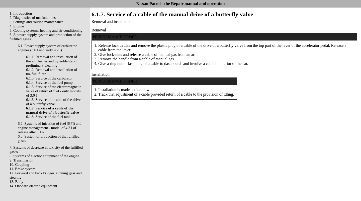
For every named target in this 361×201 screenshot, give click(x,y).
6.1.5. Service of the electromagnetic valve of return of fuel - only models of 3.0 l (53, 91)
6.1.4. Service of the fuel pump (49, 83)
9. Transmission (21, 160)
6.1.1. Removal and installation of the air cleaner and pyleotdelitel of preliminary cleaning (51, 61)
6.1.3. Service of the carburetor (49, 78)
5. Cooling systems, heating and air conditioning (46, 30)
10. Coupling (19, 165)
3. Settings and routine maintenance (36, 22)
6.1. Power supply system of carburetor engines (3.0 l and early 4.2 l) (47, 48)
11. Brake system (22, 169)
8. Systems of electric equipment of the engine (44, 156)
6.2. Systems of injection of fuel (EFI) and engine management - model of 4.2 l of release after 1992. (49, 128)
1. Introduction (21, 13)
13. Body (16, 182)
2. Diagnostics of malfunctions (33, 18)
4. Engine (17, 26)
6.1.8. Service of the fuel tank (48, 117)
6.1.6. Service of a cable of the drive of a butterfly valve (53, 102)
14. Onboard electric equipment (33, 186)
